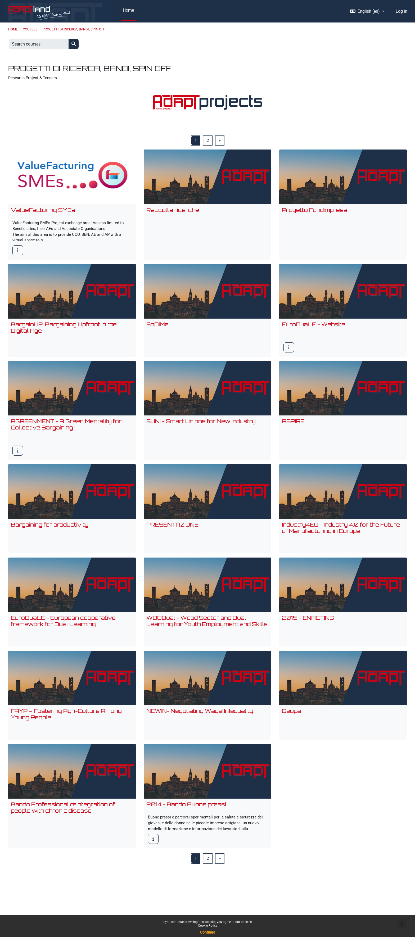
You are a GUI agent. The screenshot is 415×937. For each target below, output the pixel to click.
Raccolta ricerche (172, 212)
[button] (367, 11)
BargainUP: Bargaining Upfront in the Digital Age (64, 332)
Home (13, 29)
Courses (30, 29)
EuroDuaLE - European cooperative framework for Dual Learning (63, 627)
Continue (207, 932)
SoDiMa (157, 329)
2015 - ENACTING (308, 624)
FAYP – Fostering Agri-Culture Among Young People (66, 721)
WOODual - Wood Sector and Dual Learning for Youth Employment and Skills (207, 627)
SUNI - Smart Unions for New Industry (201, 426)
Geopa (291, 718)
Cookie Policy (207, 925)
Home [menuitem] (128, 10)
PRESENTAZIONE (172, 530)
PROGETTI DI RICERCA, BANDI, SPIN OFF (74, 29)
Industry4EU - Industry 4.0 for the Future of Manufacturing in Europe (341, 533)
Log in (401, 11)
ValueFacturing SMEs (43, 212)
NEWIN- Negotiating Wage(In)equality (199, 718)
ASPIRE (293, 426)
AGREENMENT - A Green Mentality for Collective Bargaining (66, 429)
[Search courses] (39, 44)
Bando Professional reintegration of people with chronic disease (63, 815)
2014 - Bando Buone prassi (186, 812)
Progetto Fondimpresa (314, 212)
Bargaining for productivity (49, 530)
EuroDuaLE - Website (313, 329)
